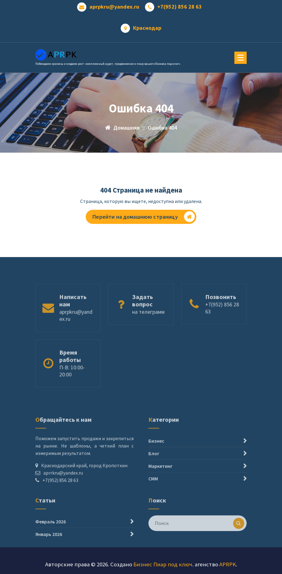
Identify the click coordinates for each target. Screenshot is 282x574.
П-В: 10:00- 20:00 (72, 385)
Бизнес (156, 462)
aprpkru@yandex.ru (114, 6)
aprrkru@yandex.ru (63, 493)
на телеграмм (148, 325)
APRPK (227, 564)
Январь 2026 (48, 547)
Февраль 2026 (50, 534)
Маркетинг (160, 487)
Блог (153, 474)
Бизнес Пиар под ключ (162, 564)
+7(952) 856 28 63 (179, 6)
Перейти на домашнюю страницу (143, 216)
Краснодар (147, 28)
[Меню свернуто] (240, 58)
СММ (153, 499)
